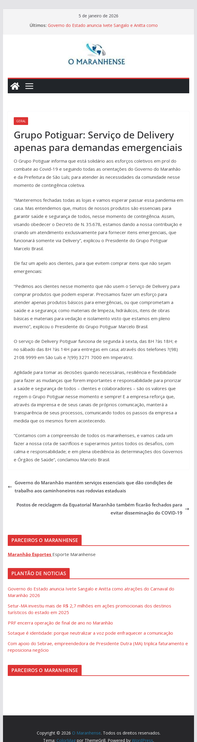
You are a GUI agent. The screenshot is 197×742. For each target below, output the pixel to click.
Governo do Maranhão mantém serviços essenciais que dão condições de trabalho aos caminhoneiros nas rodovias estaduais (90, 487)
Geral (21, 121)
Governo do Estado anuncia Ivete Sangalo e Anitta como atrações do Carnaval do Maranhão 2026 (103, 28)
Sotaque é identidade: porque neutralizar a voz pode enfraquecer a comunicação (90, 633)
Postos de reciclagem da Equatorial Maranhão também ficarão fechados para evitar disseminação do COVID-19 (102, 509)
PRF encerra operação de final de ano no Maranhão (60, 623)
